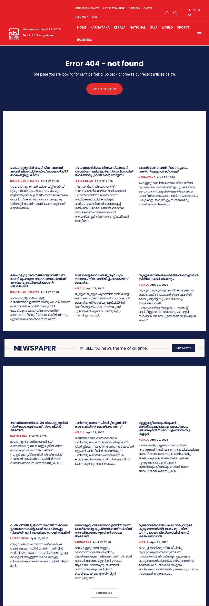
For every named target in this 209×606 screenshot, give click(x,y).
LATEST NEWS (83, 181)
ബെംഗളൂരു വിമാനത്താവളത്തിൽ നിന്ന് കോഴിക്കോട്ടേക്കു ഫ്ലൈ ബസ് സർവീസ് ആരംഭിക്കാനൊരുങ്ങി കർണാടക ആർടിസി (103, 531)
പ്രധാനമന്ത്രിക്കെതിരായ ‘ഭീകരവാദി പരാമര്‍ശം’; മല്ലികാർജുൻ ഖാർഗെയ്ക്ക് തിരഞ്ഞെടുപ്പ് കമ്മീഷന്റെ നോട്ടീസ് (103, 171)
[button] (175, 13)
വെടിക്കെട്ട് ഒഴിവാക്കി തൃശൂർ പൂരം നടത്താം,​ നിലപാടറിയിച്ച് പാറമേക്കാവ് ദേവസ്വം (101, 279)
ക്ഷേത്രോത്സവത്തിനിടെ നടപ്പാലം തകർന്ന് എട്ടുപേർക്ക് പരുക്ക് (163, 170)
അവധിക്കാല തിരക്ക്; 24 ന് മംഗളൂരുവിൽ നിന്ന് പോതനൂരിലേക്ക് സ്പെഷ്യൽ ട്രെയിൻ (39, 426)
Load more (104, 593)
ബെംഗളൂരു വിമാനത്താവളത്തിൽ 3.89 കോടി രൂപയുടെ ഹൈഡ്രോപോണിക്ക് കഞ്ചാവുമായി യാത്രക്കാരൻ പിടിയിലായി (38, 280)
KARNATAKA (147, 177)
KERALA (79, 288)
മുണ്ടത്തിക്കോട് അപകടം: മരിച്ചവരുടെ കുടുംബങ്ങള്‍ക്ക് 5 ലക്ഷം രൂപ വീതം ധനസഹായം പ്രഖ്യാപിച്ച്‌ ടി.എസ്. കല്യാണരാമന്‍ (165, 531)
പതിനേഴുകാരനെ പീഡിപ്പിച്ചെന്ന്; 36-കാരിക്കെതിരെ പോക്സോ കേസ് (101, 425)
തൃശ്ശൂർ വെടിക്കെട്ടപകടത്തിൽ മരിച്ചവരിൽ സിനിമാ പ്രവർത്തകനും (168, 277)
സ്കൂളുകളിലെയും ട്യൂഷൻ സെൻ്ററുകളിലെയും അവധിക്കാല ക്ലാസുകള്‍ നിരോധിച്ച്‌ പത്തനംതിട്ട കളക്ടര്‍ (164, 428)
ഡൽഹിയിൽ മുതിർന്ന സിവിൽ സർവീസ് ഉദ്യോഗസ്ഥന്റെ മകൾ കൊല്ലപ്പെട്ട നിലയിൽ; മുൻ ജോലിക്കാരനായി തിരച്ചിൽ (40, 529)
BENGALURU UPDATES (24, 181)
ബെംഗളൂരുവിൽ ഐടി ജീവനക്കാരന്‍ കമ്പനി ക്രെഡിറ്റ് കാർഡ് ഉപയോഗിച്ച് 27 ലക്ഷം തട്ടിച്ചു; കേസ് (39, 171)
